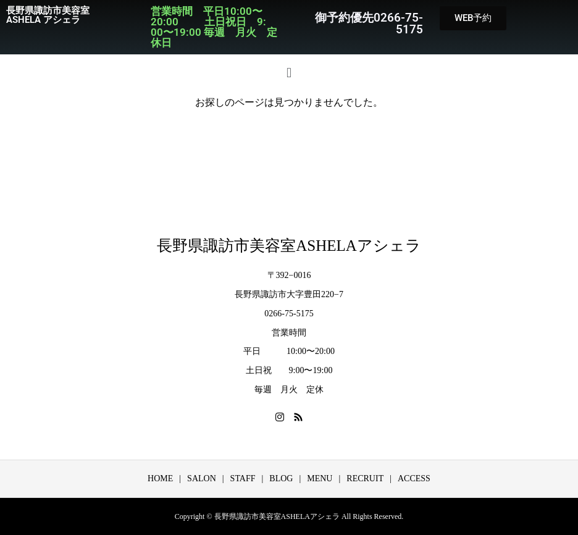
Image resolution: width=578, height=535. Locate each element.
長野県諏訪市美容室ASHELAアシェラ (289, 245)
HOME (160, 478)
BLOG (281, 478)
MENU (319, 478)
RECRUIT (364, 478)
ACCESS (414, 478)
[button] (289, 72)
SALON (201, 478)
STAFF (243, 478)
